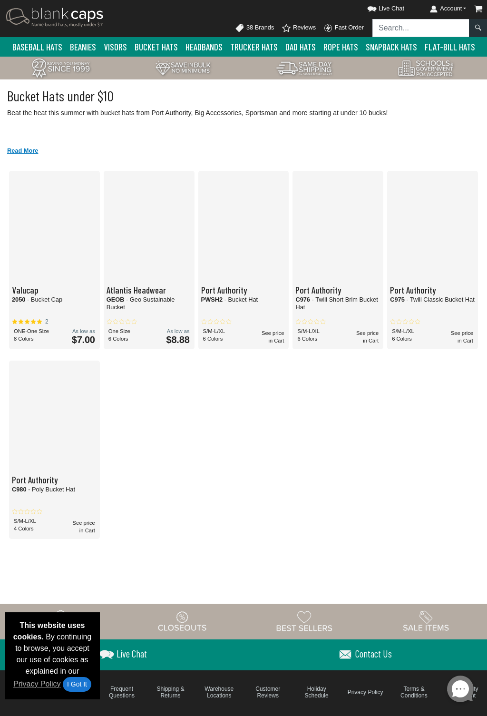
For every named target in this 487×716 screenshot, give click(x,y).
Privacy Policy (37, 684)
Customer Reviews (267, 692)
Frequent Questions (122, 692)
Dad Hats (300, 46)
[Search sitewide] (420, 28)
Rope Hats (340, 46)
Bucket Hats (156, 46)
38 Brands (254, 28)
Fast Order (343, 28)
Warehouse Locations (219, 692)
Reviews (299, 28)
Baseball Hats (37, 46)
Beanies (83, 46)
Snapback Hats (391, 46)
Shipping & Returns (170, 692)
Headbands (204, 46)
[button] (377, 7)
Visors (115, 46)
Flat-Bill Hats (450, 46)
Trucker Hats (254, 46)
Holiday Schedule (317, 692)
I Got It (77, 684)
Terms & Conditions (414, 692)
